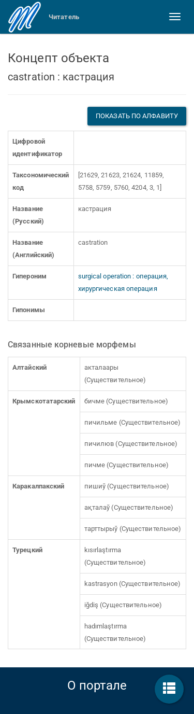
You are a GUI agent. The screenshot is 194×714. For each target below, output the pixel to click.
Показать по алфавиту (137, 116)
